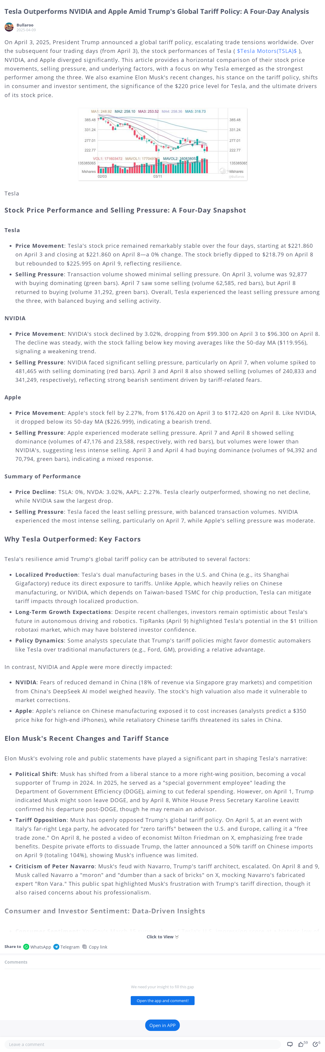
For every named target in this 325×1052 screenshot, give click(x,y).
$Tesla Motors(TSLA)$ (267, 50)
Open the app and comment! (163, 1000)
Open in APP (162, 1025)
